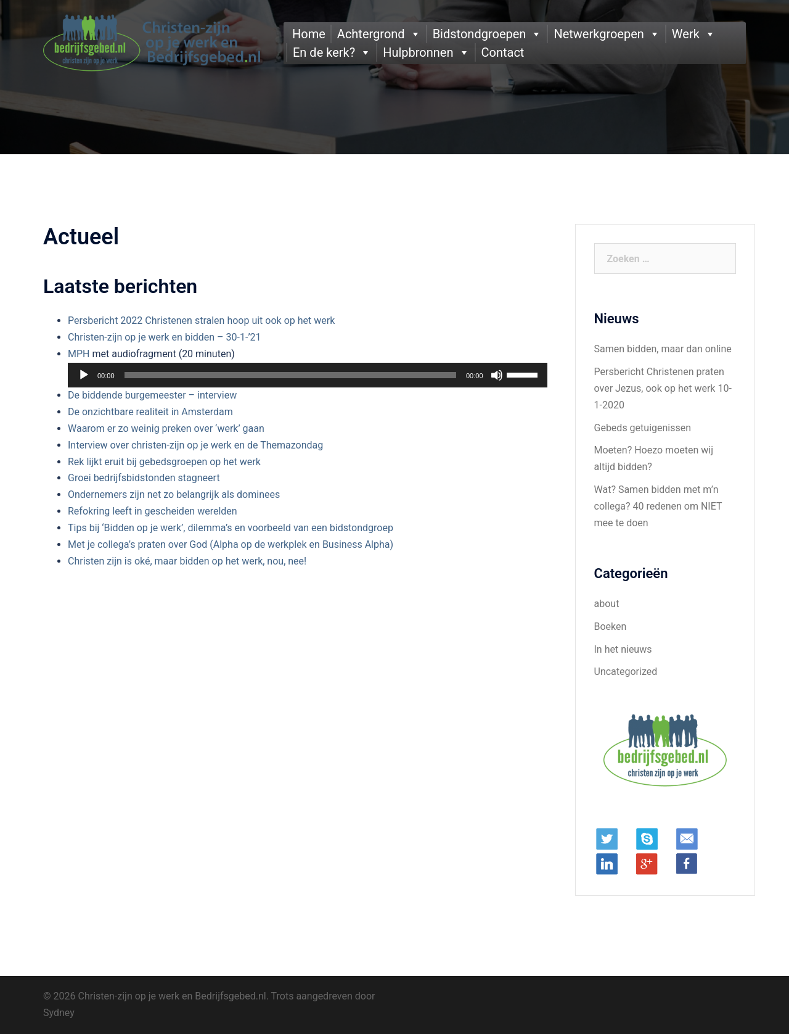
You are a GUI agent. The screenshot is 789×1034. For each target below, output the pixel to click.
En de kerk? (324, 52)
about (606, 604)
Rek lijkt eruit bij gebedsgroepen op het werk (164, 462)
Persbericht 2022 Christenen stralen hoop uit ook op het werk (201, 320)
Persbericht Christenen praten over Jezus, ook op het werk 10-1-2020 (663, 388)
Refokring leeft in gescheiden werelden (152, 511)
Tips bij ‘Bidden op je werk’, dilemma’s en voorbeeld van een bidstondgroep (230, 528)
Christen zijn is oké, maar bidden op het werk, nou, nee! (187, 561)
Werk (686, 34)
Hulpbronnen (418, 52)
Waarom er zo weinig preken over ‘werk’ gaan (166, 428)
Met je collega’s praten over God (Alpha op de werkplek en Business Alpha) (230, 544)
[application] (307, 375)
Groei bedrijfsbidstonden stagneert (144, 478)
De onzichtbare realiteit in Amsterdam (150, 412)
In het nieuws (623, 649)
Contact (503, 52)
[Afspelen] (84, 375)
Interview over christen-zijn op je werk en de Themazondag (195, 445)
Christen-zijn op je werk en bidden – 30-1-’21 (164, 337)
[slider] (290, 375)
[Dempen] (497, 375)
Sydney (59, 1013)
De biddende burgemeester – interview (152, 395)
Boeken (610, 626)
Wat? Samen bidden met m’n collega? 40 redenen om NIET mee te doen (658, 506)
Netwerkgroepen (599, 34)
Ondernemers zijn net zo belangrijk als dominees (174, 494)
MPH (78, 354)
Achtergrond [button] (371, 34)
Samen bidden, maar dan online (663, 349)
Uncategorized (626, 671)
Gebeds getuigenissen (643, 428)
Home (308, 34)
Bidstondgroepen (479, 34)
